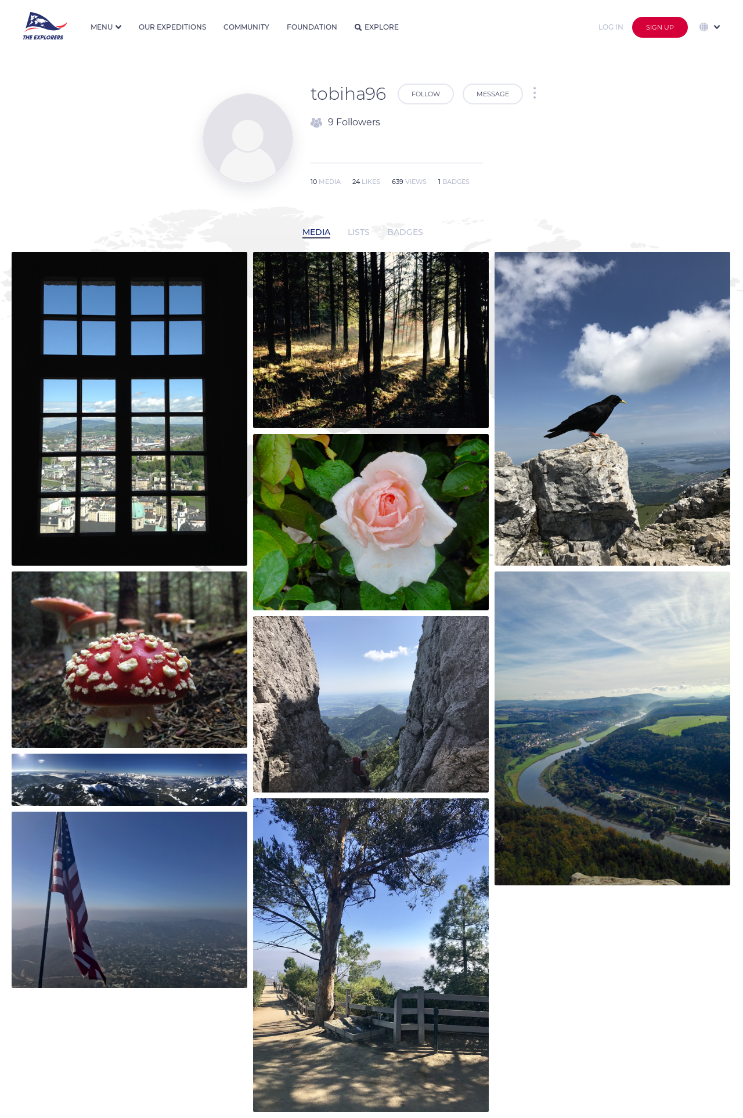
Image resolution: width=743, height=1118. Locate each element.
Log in (610, 27)
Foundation (312, 27)
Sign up (660, 27)
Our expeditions (172, 27)
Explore (377, 27)
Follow (426, 94)
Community (246, 27)
